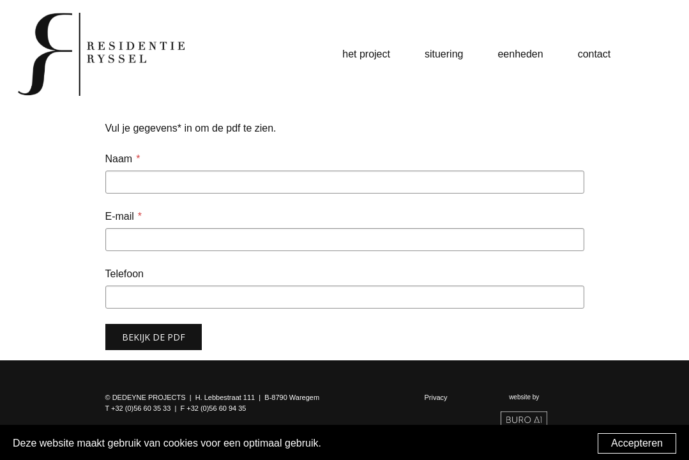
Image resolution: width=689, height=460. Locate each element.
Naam (119, 158)
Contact (594, 54)
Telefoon (124, 273)
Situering (444, 54)
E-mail (119, 216)
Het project (366, 54)
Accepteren (637, 443)
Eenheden (520, 54)
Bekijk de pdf (153, 337)
